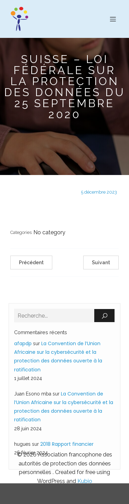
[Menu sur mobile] (113, 19)
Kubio (84, 481)
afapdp (23, 343)
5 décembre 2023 (99, 192)
